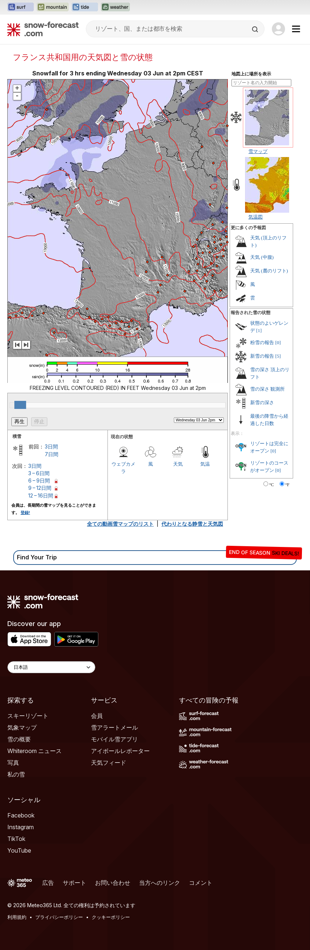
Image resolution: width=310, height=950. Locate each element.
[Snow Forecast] (43, 29)
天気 (178, 464)
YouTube (19, 850)
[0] (278, 342)
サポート (74, 882)
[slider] (20, 405)
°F (287, 484)
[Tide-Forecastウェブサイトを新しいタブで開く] (85, 7)
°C (271, 484)
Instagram (20, 827)
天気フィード (108, 762)
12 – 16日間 (40, 495)
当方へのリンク (159, 882)
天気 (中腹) (262, 257)
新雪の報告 (262, 356)
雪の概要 (19, 739)
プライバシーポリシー (59, 917)
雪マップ (257, 151)
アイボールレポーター (120, 751)
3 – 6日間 (39, 473)
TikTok (16, 838)
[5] (278, 356)
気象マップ (22, 727)
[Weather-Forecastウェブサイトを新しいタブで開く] (115, 7)
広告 (48, 882)
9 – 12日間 (39, 488)
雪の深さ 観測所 (267, 389)
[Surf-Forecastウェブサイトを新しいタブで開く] (20, 7)
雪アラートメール (114, 727)
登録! (25, 512)
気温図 (255, 217)
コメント (200, 882)
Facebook (20, 815)
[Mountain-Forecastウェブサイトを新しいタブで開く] (53, 7)
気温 (205, 464)
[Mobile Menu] (296, 29)
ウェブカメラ (123, 467)
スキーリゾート (27, 715)
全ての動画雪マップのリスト (120, 524)
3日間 (51, 446)
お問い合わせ (112, 882)
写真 (13, 762)
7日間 (51, 454)
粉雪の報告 (262, 342)
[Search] (255, 29)
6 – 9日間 (39, 480)
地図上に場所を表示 (251, 74)
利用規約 (16, 917)
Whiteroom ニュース (34, 751)
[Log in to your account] (278, 29)
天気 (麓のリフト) (269, 270)
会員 (97, 715)
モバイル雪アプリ (114, 739)
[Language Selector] (51, 667)
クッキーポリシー (111, 917)
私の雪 (16, 774)
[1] (259, 330)
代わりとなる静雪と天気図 (192, 524)
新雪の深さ (262, 402)
